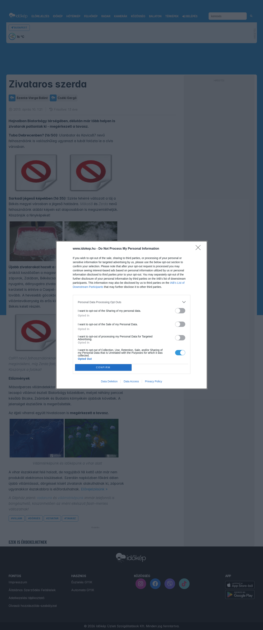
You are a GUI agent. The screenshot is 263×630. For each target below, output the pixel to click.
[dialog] (131, 315)
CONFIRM (103, 367)
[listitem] (131, 302)
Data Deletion (109, 381)
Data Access (131, 381)
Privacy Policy (153, 381)
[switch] (180, 310)
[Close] (199, 249)
